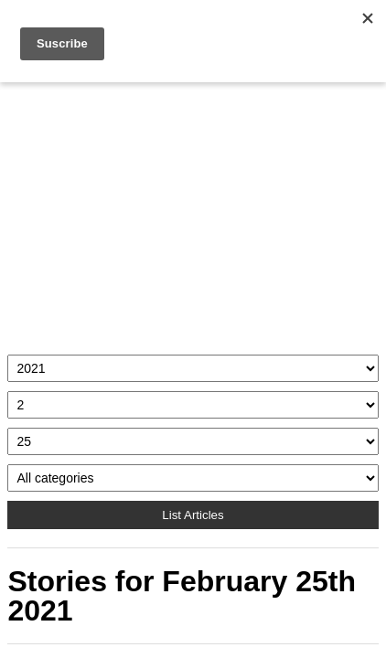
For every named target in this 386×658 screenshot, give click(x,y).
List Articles (192, 515)
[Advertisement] (192, 214)
